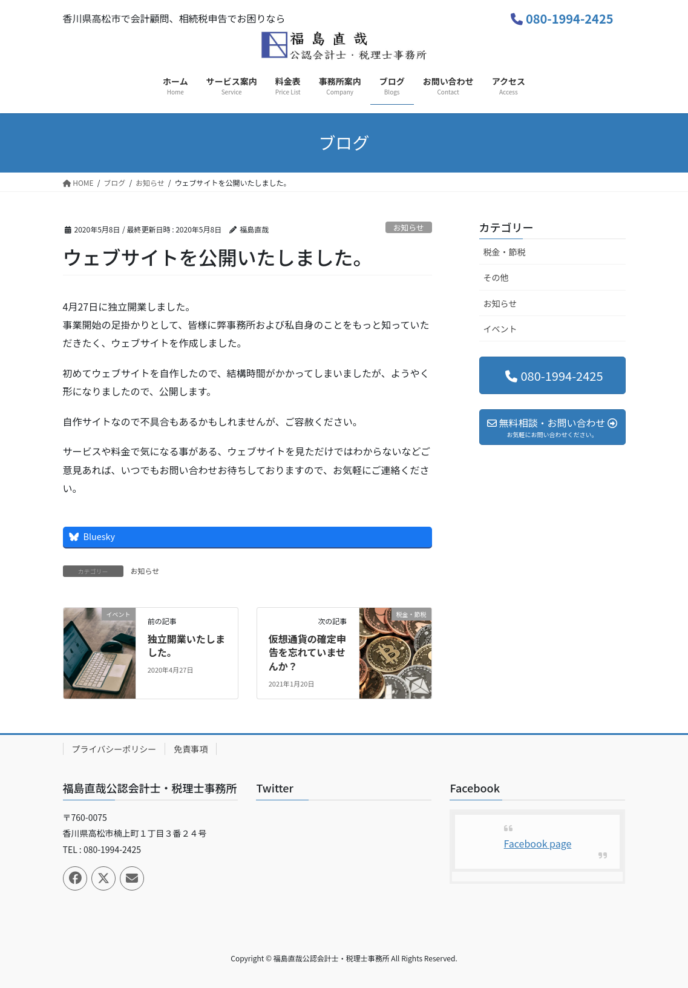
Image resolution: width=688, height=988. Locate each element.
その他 (496, 277)
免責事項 (191, 749)
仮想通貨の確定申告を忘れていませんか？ (307, 652)
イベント (500, 329)
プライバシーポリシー (114, 749)
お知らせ (408, 227)
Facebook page (538, 843)
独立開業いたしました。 (186, 645)
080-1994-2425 (570, 18)
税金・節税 (504, 252)
